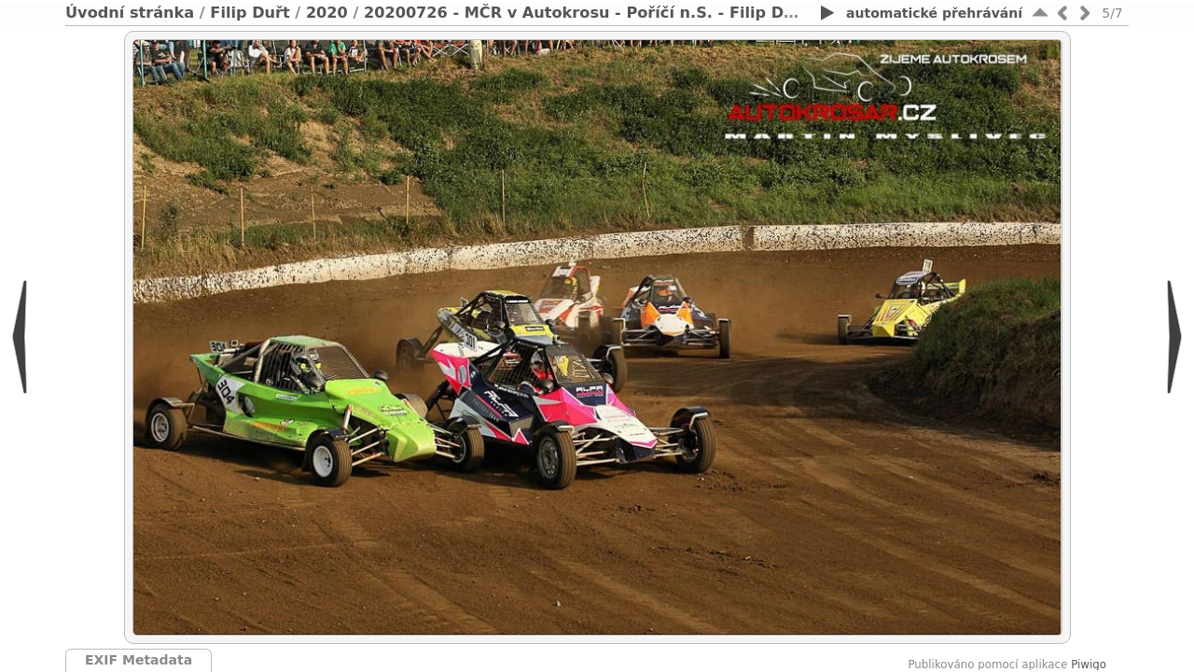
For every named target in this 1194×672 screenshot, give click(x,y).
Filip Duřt (249, 12)
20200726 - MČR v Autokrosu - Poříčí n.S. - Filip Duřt (586, 12)
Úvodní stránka (129, 12)
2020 (327, 12)
